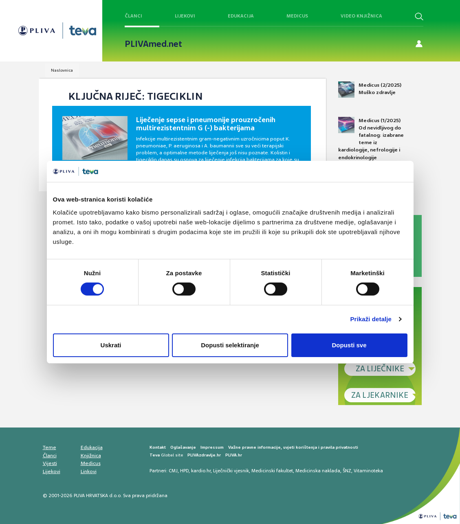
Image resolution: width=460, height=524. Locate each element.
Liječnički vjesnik (231, 471)
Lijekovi (185, 16)
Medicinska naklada (317, 471)
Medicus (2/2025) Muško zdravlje (369, 89)
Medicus (297, 16)
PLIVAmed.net (153, 44)
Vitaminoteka (368, 471)
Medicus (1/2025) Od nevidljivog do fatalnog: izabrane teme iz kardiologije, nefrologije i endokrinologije (371, 139)
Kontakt (158, 447)
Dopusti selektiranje (230, 345)
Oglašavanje (183, 447)
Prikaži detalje (371, 319)
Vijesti (50, 463)
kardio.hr (201, 471)
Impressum (212, 447)
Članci (133, 16)
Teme (49, 447)
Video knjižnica (361, 16)
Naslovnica (62, 70)
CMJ (173, 471)
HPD (184, 471)
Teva (155, 455)
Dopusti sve (349, 345)
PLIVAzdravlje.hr (204, 455)
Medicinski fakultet (272, 471)
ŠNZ (347, 471)
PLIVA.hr (233, 455)
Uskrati (111, 345)
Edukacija (241, 16)
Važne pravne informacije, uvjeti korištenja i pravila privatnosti (293, 447)
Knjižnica (91, 455)
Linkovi (89, 471)
